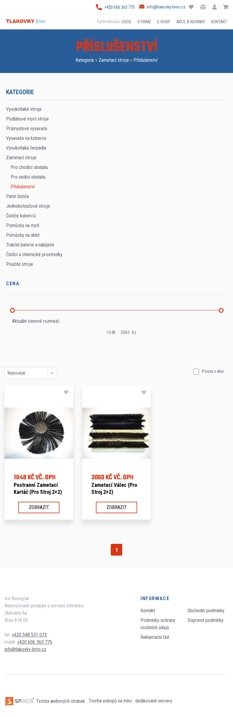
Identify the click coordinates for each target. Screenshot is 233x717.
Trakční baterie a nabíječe (30, 245)
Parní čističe (17, 196)
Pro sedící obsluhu (28, 177)
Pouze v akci (213, 371)
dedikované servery (153, 701)
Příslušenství (145, 60)
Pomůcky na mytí (22, 225)
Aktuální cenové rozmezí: (36, 321)
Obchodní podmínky (206, 610)
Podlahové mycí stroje (27, 119)
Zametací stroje (114, 60)
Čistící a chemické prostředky (34, 254)
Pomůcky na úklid (22, 235)
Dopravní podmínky (205, 620)
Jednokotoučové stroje (28, 206)
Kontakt (147, 610)
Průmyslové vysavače (26, 128)
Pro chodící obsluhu (29, 167)
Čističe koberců (21, 216)
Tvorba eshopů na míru (111, 701)
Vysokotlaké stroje (24, 109)
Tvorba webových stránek (45, 701)
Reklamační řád (154, 637)
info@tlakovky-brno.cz (162, 7)
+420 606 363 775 (115, 7)
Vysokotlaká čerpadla (26, 148)
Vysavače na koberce (26, 138)
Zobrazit (39, 507)
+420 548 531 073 (29, 635)
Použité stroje (19, 264)
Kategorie (85, 60)
